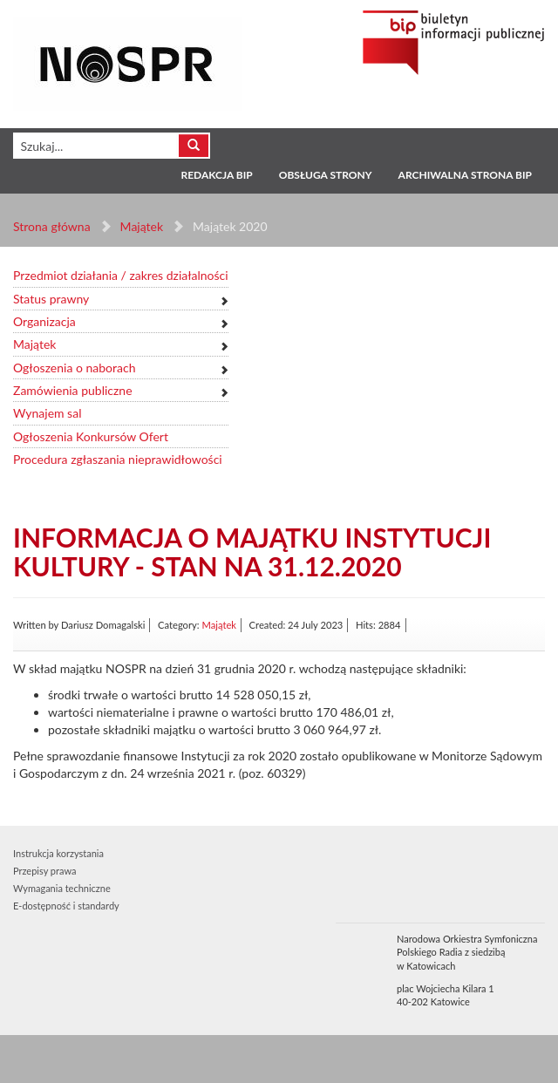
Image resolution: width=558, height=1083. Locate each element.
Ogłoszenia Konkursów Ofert (90, 436)
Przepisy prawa (44, 870)
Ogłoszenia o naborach (74, 367)
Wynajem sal (47, 412)
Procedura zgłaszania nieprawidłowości (117, 459)
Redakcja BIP (216, 174)
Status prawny (51, 298)
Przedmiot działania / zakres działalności (120, 275)
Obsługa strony (325, 174)
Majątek (141, 226)
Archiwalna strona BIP (465, 174)
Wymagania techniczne (62, 888)
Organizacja (44, 321)
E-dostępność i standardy (66, 905)
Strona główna (52, 226)
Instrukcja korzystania (58, 853)
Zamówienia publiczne (73, 390)
